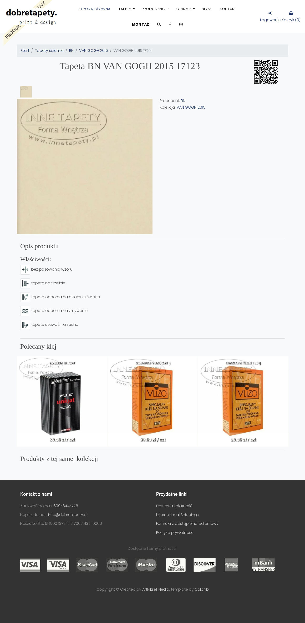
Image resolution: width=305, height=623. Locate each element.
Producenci (154, 8)
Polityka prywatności (175, 532)
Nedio (163, 589)
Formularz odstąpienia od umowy (187, 523)
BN (71, 50)
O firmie (183, 8)
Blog (207, 8)
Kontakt (228, 8)
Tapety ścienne (49, 50)
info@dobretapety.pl (67, 514)
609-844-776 (65, 506)
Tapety (125, 8)
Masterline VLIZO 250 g (152, 363)
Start (24, 50)
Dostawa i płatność (174, 506)
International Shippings (177, 514)
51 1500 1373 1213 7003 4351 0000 (73, 523)
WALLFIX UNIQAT (62, 363)
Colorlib (202, 589)
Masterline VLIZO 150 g (243, 363)
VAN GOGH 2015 (93, 50)
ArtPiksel (149, 589)
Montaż (140, 24)
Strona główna (94, 8)
